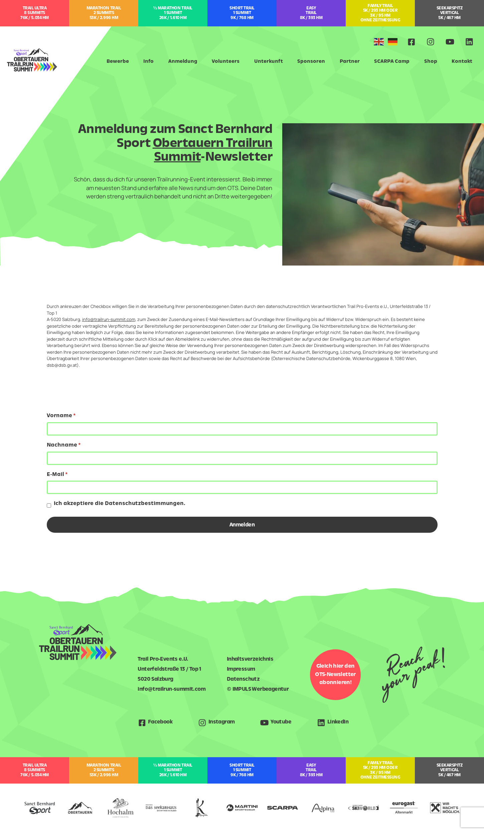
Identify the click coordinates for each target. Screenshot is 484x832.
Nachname (62, 445)
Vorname (59, 416)
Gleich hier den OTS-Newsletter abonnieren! (335, 674)
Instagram (221, 722)
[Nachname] (242, 458)
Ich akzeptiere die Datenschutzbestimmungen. (119, 503)
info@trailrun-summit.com (108, 319)
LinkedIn (337, 722)
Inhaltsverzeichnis (250, 659)
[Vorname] (242, 429)
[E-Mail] (242, 487)
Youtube (281, 722)
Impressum (241, 669)
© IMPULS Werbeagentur (258, 689)
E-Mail (55, 474)
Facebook (160, 722)
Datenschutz (243, 679)
